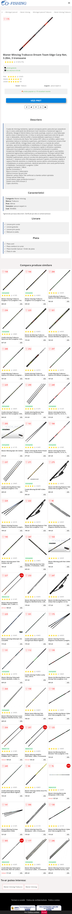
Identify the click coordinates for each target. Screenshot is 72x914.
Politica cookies (54, 900)
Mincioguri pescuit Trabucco (42, 12)
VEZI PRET (36, 100)
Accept (44, 912)
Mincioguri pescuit (11, 12)
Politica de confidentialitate (37, 900)
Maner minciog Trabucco (62, 12)
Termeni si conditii (18, 900)
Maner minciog (25, 12)
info (21, 304)
